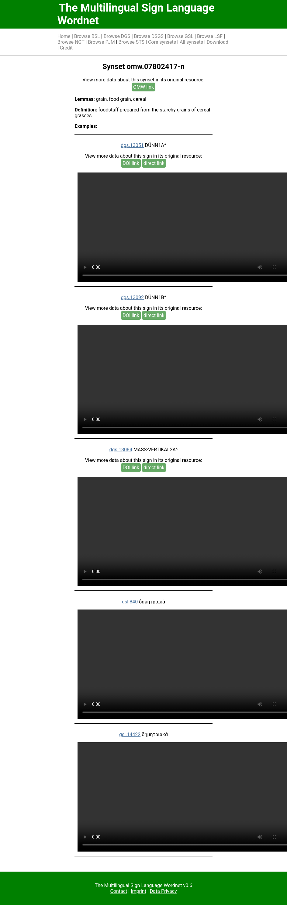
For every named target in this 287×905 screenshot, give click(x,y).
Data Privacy (163, 891)
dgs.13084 (120, 449)
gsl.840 (130, 602)
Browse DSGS (149, 36)
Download (217, 42)
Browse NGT (71, 42)
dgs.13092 (132, 297)
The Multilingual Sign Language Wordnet (136, 14)
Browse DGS (117, 36)
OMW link (143, 87)
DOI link (131, 163)
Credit (66, 48)
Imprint (138, 891)
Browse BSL (87, 36)
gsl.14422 (129, 734)
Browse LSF (210, 36)
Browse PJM (101, 42)
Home (64, 36)
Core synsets (162, 42)
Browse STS (132, 42)
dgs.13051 (132, 145)
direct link (154, 163)
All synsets (191, 42)
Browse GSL (180, 36)
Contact (118, 891)
